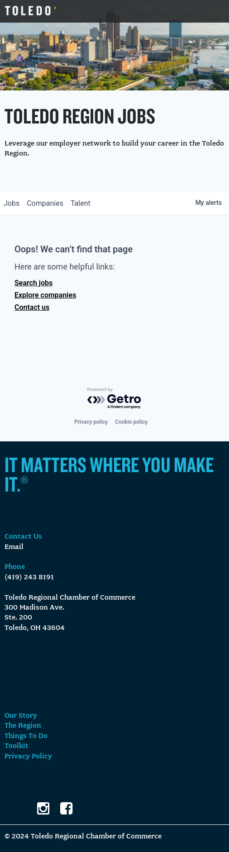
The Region (23, 725)
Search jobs (33, 283)
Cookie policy (131, 422)
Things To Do (26, 736)
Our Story (21, 715)
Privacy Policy (28, 756)
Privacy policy (91, 422)
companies (45, 203)
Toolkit (17, 746)
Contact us (31, 307)
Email (14, 547)
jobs (11, 203)
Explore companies (45, 295)
